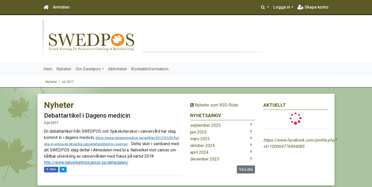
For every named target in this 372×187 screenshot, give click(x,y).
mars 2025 (200, 138)
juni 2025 (198, 132)
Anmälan (61, 7)
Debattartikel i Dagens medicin (87, 115)
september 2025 (205, 125)
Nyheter (64, 68)
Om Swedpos (88, 68)
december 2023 (204, 159)
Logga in (281, 7)
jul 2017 (68, 82)
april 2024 (199, 152)
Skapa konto (312, 7)
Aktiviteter (117, 68)
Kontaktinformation (150, 68)
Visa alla (246, 169)
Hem (48, 68)
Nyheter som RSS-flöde (214, 105)
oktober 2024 (202, 145)
